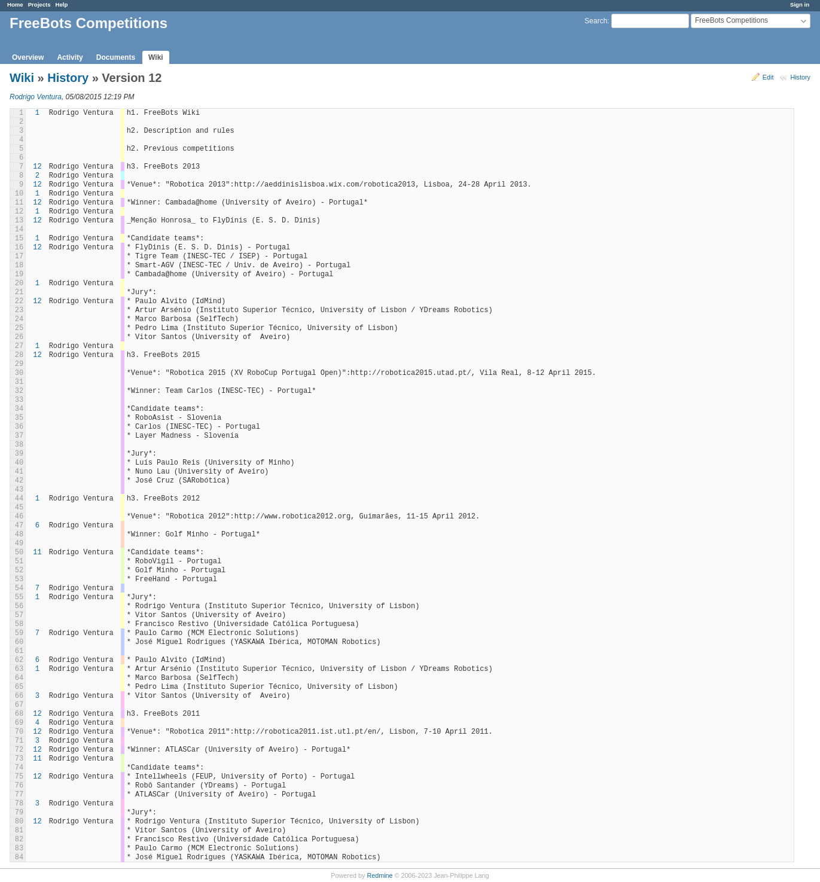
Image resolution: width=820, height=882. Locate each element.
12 (37, 167)
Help (62, 4)
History (800, 77)
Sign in (799, 4)
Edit (768, 77)
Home (15, 4)
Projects (39, 4)
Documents (115, 57)
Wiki (155, 57)
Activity (70, 57)
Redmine (379, 875)
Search (595, 21)
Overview (28, 57)
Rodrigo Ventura (36, 97)
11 (37, 552)
